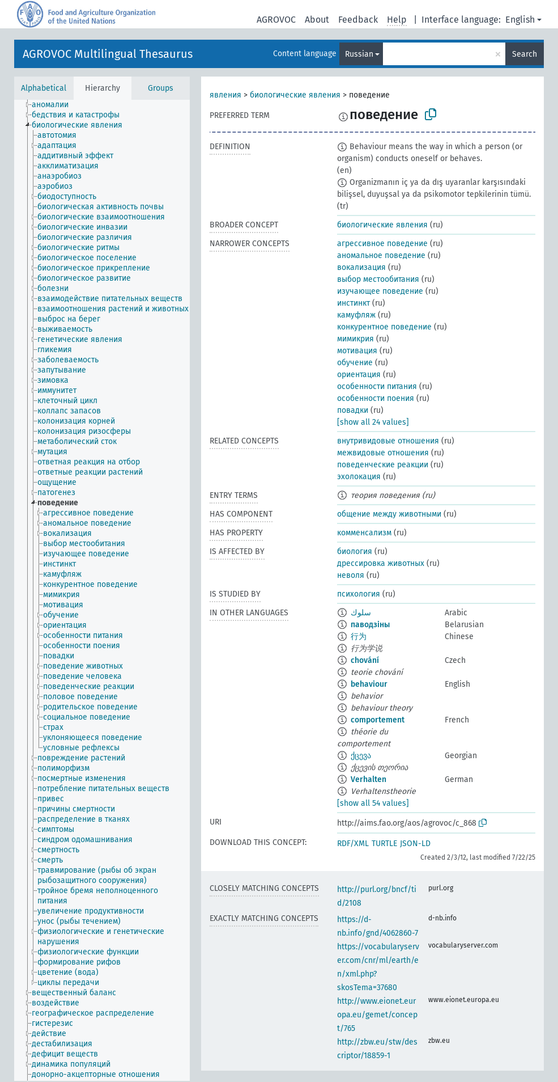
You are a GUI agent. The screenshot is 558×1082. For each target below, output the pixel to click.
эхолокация (359, 476)
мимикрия (355, 339)
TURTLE (384, 843)
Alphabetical (43, 88)
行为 (359, 636)
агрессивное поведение (382, 243)
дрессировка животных (380, 563)
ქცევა (361, 755)
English (520, 19)
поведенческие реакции (382, 465)
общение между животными (389, 514)
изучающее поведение (380, 291)
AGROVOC (276, 19)
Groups (160, 88)
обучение (355, 362)
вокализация (361, 267)
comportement (377, 720)
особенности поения (375, 398)
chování (365, 660)
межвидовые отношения (383, 453)
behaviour (369, 684)
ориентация (359, 374)
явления (225, 95)
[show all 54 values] (373, 803)
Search (524, 54)
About (317, 19)
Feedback (358, 19)
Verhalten (368, 779)
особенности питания (377, 386)
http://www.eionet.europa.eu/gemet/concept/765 (377, 1014)
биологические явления (295, 95)
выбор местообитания (378, 279)
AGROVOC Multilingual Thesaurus (108, 54)
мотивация (357, 351)
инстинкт (353, 303)
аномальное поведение (381, 255)
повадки (352, 410)
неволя (350, 575)
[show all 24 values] (373, 422)
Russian (359, 54)
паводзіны (370, 624)
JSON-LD (415, 843)
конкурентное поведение (384, 327)
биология (354, 551)
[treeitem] (55, 105)
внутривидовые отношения (388, 441)
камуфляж (356, 315)
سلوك (361, 613)
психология (358, 594)
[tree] (102, 590)
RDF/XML (353, 843)
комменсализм (364, 533)
